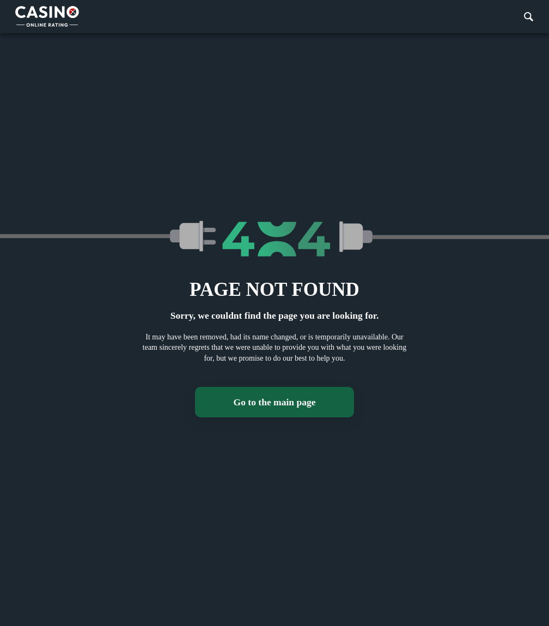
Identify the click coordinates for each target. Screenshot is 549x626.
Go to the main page (275, 402)
